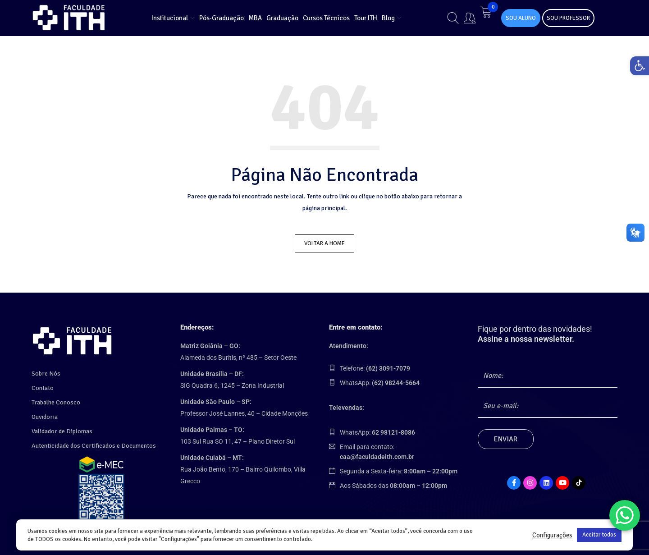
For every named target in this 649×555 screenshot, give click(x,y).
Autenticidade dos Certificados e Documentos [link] (94, 443)
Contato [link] (43, 385)
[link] (637, 68)
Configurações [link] (552, 535)
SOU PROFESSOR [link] (568, 18)
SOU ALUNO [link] (521, 18)
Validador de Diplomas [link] (62, 428)
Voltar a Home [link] (324, 243)
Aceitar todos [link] (599, 534)
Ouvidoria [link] (45, 414)
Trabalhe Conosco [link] (56, 400)
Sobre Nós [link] (46, 371)
